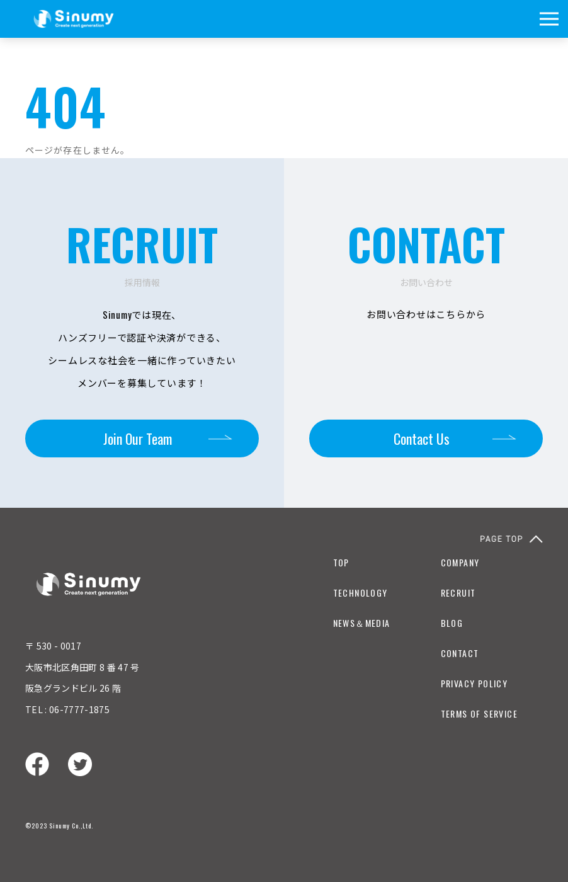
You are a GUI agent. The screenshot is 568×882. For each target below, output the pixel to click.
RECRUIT (458, 592)
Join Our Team (137, 438)
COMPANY (460, 562)
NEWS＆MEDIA (361, 622)
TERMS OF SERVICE (479, 713)
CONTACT (460, 653)
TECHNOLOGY (360, 592)
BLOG (452, 622)
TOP (341, 562)
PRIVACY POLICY (474, 683)
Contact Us (422, 438)
